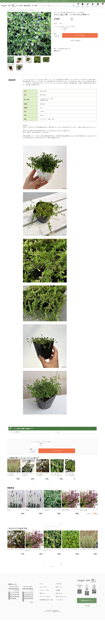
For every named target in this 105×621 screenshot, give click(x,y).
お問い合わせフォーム (87, 600)
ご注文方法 (58, 583)
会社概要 (58, 590)
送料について (57, 50)
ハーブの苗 (9, 10)
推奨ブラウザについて (61, 596)
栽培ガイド (42, 593)
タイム (14, 10)
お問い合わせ (59, 593)
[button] (61, 524)
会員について (59, 587)
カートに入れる (80, 35)
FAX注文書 (86, 605)
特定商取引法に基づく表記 (46, 599)
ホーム (41, 583)
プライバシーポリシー (45, 596)
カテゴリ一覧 (43, 587)
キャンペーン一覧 (44, 590)
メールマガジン (59, 599)
